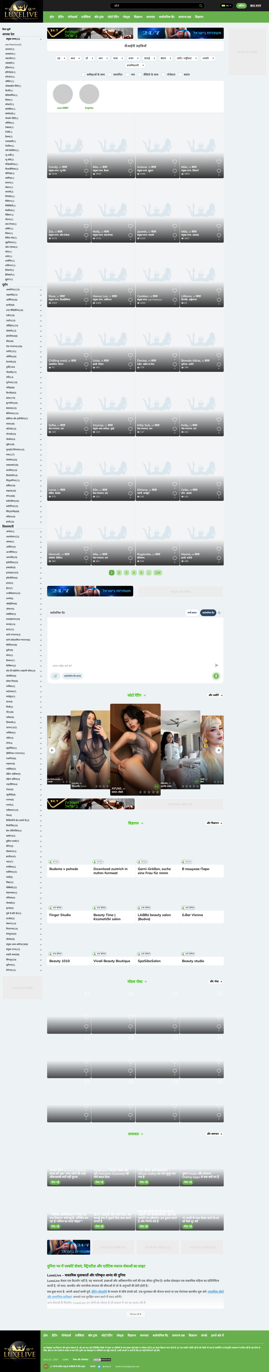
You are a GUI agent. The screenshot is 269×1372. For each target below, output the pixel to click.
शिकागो (195, 170)
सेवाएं (163, 58)
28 (146, 167)
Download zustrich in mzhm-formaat (111, 871)
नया (133, 74)
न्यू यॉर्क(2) (9, 159)
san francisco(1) (13, 44)
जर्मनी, (139, 493)
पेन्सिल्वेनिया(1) (11, 164)
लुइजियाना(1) (11, 242)
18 (191, 296)
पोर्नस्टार (171, 74)
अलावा (189, 493)
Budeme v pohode (63, 869)
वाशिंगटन (107, 299)
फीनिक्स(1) (10, 173)
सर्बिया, (51, 493)
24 (100, 167)
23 (101, 232)
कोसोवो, (52, 557)
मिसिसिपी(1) (10, 205)
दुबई (112, 428)
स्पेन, (183, 493)
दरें (87, 58)
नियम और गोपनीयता (80, 1359)
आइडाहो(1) (10, 62)
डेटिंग (61, 17)
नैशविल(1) (9, 145)
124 (157, 572)
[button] (52, 750)
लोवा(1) (8, 251)
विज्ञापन (138, 17)
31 (57, 296)
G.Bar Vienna (192, 915)
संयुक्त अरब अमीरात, (101, 428)
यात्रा (115, 58)
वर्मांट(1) (8, 256)
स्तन (101, 58)
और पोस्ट (216, 981)
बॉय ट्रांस (99, 17)
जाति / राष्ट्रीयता (184, 58)
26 (55, 232)
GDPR (65, 1359)
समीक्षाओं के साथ (96, 74)
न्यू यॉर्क (63, 170)
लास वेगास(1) (11, 224)
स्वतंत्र (187, 74)
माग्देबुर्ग (146, 493)
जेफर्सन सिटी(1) (11, 118)
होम (52, 17)
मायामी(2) (9, 191)
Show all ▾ (135, 1313)
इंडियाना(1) (9, 67)
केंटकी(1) (9, 90)
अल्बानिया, (53, 364)
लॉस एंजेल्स (64, 235)
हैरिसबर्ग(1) (10, 274)
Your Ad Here (22, 988)
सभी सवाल (192, 612)
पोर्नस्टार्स (72, 17)
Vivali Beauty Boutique (112, 961)
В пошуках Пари (195, 869)
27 (105, 296)
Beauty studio (193, 961)
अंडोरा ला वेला (148, 364)
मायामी (151, 235)
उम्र (58, 58)
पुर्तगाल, (184, 364)
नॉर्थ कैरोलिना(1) (12, 150)
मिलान (101, 364)
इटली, (95, 364)
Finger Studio (60, 915)
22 (146, 232)
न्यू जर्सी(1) (9, 155)
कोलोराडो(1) (10, 113)
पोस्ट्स (126, 17)
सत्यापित (117, 74)
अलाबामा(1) (10, 53)
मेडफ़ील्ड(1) (10, 210)
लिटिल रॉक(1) (11, 237)
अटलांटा (195, 235)
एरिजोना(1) (10, 76)
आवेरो (190, 364)
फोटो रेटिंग (113, 17)
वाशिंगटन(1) (10, 265)
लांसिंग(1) (9, 228)
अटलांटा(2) (9, 49)
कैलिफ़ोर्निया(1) (11, 95)
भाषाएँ (205, 58)
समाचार (150, 17)
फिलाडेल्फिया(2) (11, 168)
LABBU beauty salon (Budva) (154, 917)
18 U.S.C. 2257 (50, 1359)
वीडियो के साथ (150, 74)
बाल (73, 58)
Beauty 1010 (59, 961)
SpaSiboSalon (149, 961)
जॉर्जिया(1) (9, 122)
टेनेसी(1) (8, 131)
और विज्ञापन (214, 823)
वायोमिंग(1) (10, 260)
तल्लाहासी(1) (10, 141)
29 (146, 361)
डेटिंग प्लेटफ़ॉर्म (99, 1291)
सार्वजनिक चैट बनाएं (72, 676)
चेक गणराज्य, (54, 428)
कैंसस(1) (9, 99)
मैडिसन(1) (9, 214)
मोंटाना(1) (9, 219)
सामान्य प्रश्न (184, 17)
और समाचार (214, 1134)
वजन (131, 58)
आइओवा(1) (10, 58)
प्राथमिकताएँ (133, 65)
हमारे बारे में (217, 1335)
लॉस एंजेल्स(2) (11, 247)
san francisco (155, 299)
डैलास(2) (9, 136)
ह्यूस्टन (150, 170)
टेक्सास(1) (9, 127)
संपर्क (204, 1335)
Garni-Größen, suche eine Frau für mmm (154, 871)
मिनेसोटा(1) (10, 196)
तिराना (60, 364)
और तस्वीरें (215, 695)
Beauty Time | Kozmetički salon (107, 917)
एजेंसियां (85, 17)
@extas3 (104, 1366)
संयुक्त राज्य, (54, 170)
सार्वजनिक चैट (166, 17)
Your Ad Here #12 (113, 1247)
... (149, 572)
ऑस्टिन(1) (9, 81)
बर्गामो (189, 557)
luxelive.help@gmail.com (127, 1366)
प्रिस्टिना (59, 557)
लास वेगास (108, 235)
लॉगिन (241, 5)
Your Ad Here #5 (180, 804)
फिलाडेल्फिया (65, 299)
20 (58, 167)
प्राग (62, 428)
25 (188, 232)
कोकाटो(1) (9, 104)
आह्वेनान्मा (193, 299)
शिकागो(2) (9, 270)
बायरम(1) (9, 182)
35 (62, 361)
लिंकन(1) (9, 233)
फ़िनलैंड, (184, 299)
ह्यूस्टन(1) (9, 279)
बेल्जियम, (141, 557)
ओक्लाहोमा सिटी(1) (13, 85)
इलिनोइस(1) (10, 72)
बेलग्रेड (57, 493)
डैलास (106, 170)
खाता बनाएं (255, 5)
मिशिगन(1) (9, 201)
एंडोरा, (139, 364)
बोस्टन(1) (9, 187)
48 (190, 554)
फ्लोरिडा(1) (9, 178)
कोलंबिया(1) (10, 108)
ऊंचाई (147, 58)
